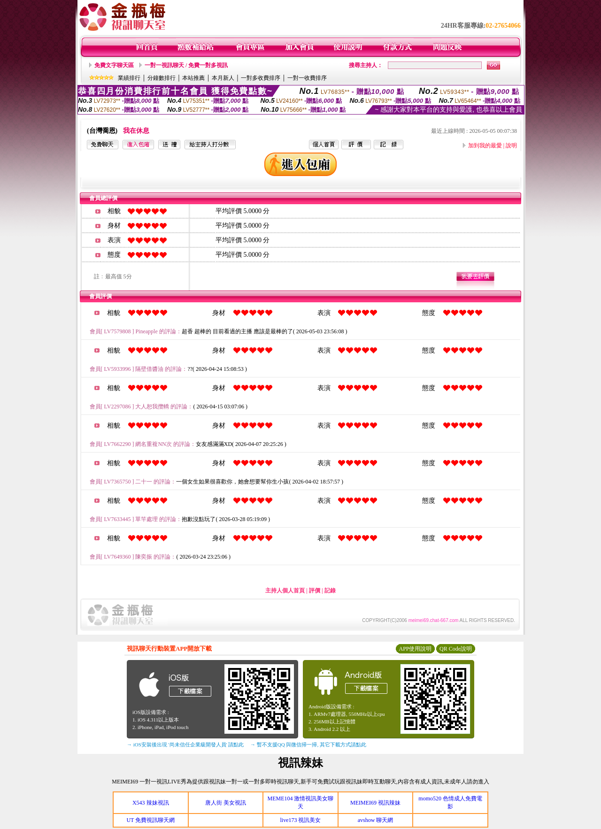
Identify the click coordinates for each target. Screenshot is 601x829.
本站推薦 (193, 78)
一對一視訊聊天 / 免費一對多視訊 (186, 65)
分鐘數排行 (161, 78)
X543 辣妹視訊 (150, 802)
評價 (314, 590)
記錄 (330, 590)
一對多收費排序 (260, 78)
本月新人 (223, 78)
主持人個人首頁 (285, 590)
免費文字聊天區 (114, 65)
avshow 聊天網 (375, 820)
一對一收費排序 (307, 78)
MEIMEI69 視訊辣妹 (375, 802)
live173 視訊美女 (300, 820)
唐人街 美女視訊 (225, 802)
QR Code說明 (455, 648)
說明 (511, 145)
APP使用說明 (415, 648)
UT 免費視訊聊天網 (150, 820)
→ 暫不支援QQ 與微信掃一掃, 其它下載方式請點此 (308, 744)
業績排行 (129, 78)
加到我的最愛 (485, 145)
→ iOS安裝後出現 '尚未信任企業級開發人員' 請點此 (185, 744)
